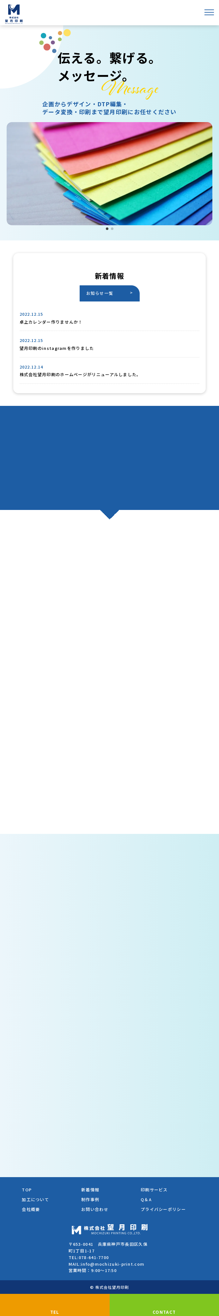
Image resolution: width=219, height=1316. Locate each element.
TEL (54, 1312)
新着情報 (90, 1190)
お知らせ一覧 (99, 293)
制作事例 (90, 1199)
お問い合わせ (94, 1209)
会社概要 (31, 1209)
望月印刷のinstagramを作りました (57, 348)
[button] (107, 228)
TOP (27, 1190)
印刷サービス (154, 1190)
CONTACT (164, 1312)
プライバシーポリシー (163, 1209)
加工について (35, 1199)
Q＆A (146, 1199)
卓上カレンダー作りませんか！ (51, 322)
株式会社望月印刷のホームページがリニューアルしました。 (80, 374)
